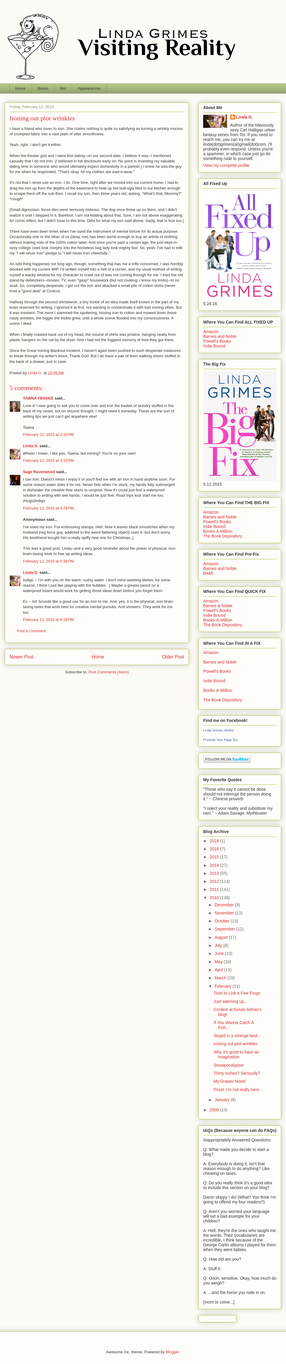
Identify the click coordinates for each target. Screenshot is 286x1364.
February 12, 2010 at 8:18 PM (48, 619)
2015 (215, 857)
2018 (215, 840)
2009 (215, 1109)
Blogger (172, 1352)
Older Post (173, 656)
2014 (215, 865)
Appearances (89, 88)
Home (20, 88)
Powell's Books (217, 341)
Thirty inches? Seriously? (237, 1073)
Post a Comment (31, 631)
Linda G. (30, 446)
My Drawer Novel (229, 1081)
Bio (63, 88)
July (218, 945)
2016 (215, 848)
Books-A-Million (217, 531)
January (222, 1099)
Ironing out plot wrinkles (235, 1043)
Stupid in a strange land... (237, 1035)
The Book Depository (222, 536)
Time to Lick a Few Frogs (237, 993)
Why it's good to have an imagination (236, 1054)
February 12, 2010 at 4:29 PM (48, 508)
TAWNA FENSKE (38, 398)
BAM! (208, 573)
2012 (215, 881)
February (223, 986)
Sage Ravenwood (39, 472)
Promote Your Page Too (220, 740)
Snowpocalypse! (229, 1065)
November (224, 913)
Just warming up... (231, 1001)
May (218, 961)
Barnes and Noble (220, 336)
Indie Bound (214, 346)
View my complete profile (226, 165)
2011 (215, 889)
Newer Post (22, 656)
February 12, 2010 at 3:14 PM (48, 460)
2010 (215, 897)
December (224, 904)
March (220, 977)
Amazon (210, 331)
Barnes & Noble (217, 605)
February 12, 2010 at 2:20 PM (48, 434)
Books (43, 88)
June (219, 953)
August (221, 937)
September (225, 929)
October (222, 921)
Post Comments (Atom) (108, 672)
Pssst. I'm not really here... (238, 1089)
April (219, 969)
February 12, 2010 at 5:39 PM (48, 561)
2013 (215, 873)
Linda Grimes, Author (218, 730)
